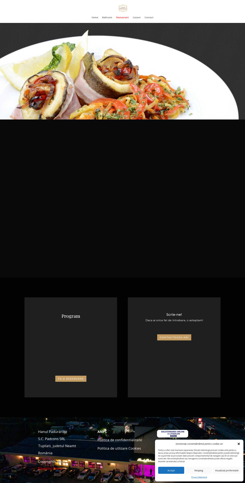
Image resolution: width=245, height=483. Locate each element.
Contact (149, 17)
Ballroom (107, 17)
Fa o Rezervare (71, 378)
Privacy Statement (199, 477)
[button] (238, 443)
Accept (171, 470)
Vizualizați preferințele (227, 470)
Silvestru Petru (50, 468)
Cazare (136, 17)
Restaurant (122, 17)
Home (95, 17)
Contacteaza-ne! (174, 337)
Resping (198, 470)
